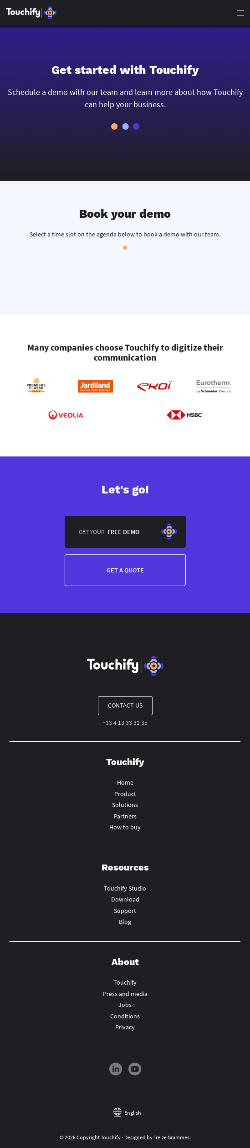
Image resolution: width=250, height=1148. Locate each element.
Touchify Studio (125, 888)
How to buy (125, 827)
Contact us (125, 705)
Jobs (125, 1005)
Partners (125, 816)
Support (125, 911)
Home (125, 782)
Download (125, 899)
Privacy (125, 1027)
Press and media (125, 994)
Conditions (125, 1016)
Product (125, 794)
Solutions (125, 805)
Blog (125, 921)
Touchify (125, 982)
